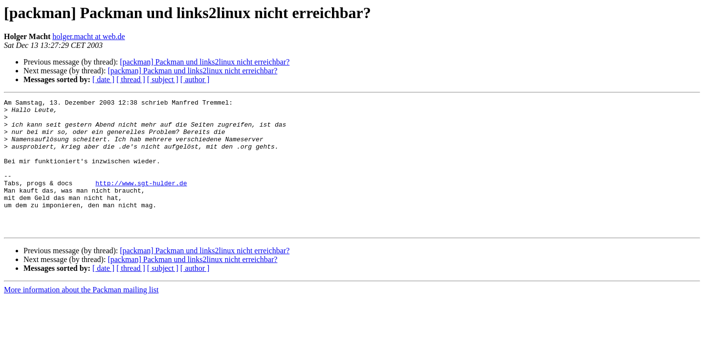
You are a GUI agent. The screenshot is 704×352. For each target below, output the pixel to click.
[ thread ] (130, 79)
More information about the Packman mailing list (81, 316)
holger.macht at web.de (88, 36)
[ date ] (103, 79)
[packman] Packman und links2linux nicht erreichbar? (204, 62)
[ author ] (195, 79)
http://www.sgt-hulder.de (141, 200)
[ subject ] (162, 79)
